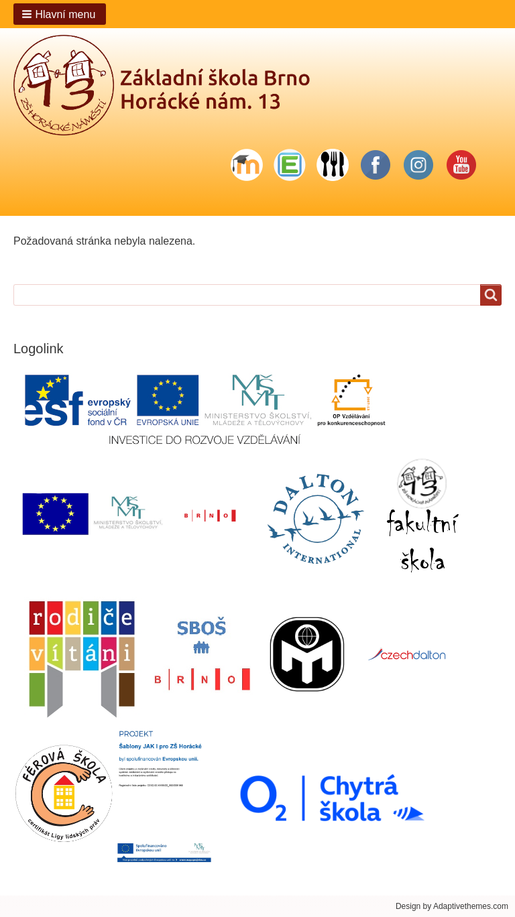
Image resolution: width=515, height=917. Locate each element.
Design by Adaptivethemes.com (452, 906)
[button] (59, 14)
